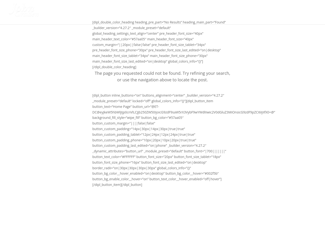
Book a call (306, 13)
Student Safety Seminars (201, 13)
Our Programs (269, 13)
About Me (240, 13)
